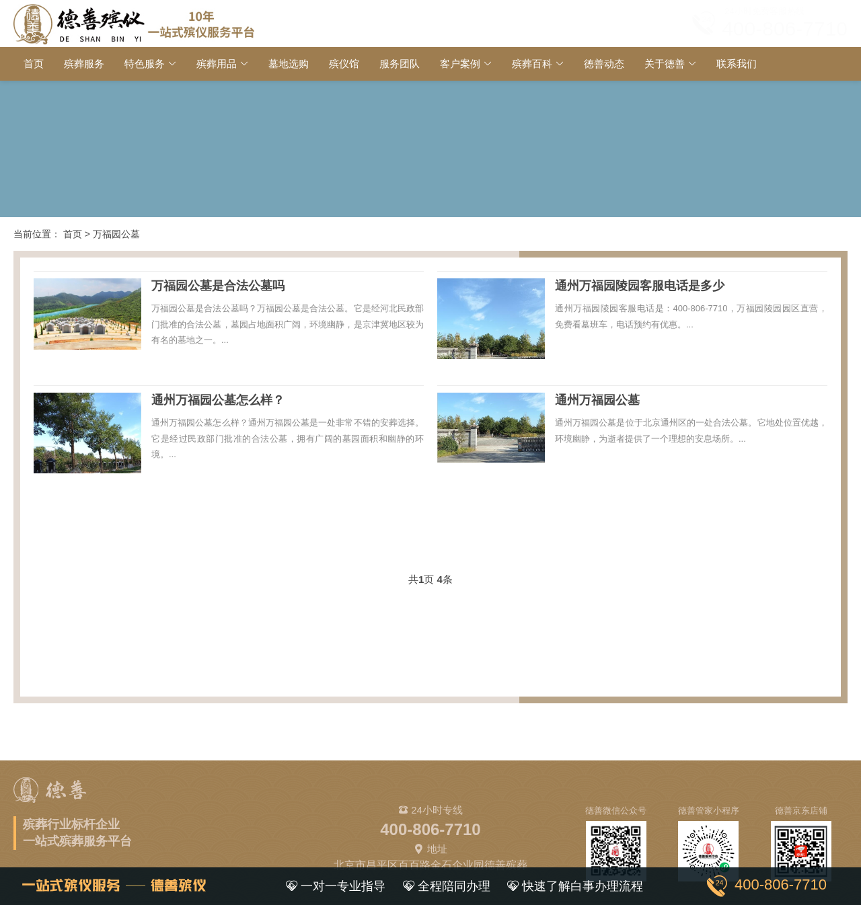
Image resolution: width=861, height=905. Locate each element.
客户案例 (460, 63)
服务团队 (399, 63)
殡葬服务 (84, 63)
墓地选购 (288, 63)
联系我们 (736, 63)
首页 (34, 63)
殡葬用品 (216, 63)
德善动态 (604, 63)
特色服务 (144, 63)
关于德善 (664, 63)
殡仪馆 (344, 63)
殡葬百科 (532, 63)
